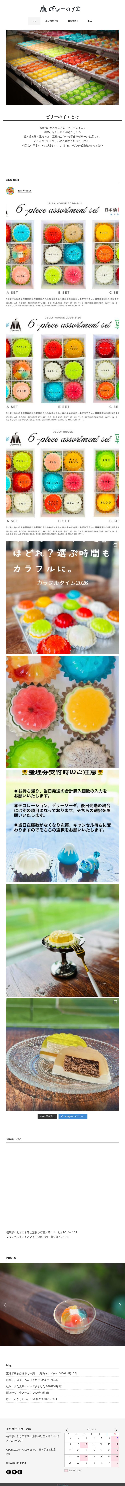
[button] (5, 1303)
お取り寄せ (73, 21)
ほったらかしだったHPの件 (22, 1398)
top (34, 21)
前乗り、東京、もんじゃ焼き (23, 1379)
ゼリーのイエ (63, 1484)
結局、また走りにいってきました (25, 1385)
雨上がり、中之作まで (19, 1392)
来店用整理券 (51, 21)
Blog (90, 21)
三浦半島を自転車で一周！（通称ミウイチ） (32, 1372)
